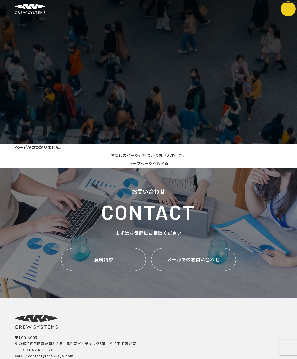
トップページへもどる (148, 164)
